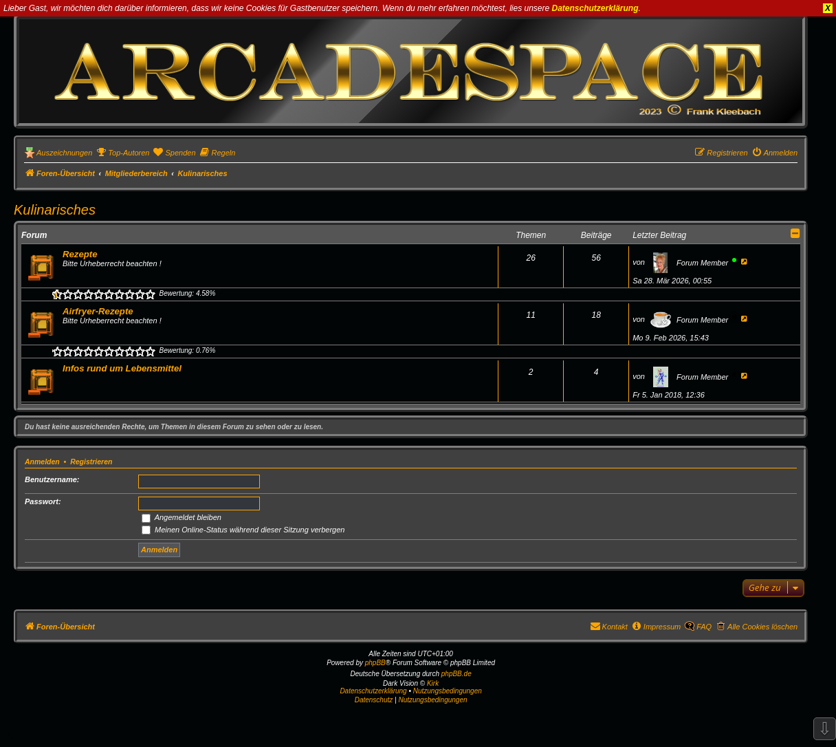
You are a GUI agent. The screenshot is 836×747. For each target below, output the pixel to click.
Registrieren (91, 461)
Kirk (433, 683)
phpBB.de (456, 674)
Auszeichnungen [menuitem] (64, 153)
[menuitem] (122, 152)
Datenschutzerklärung (595, 8)
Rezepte (80, 254)
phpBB (375, 663)
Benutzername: (52, 479)
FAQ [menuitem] (704, 626)
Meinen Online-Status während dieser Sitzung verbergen (243, 530)
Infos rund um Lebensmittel (122, 368)
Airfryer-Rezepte (98, 311)
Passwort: (43, 501)
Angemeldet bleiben (181, 517)
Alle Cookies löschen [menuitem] (762, 626)
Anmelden (42, 461)
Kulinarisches (55, 209)
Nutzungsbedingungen (447, 691)
